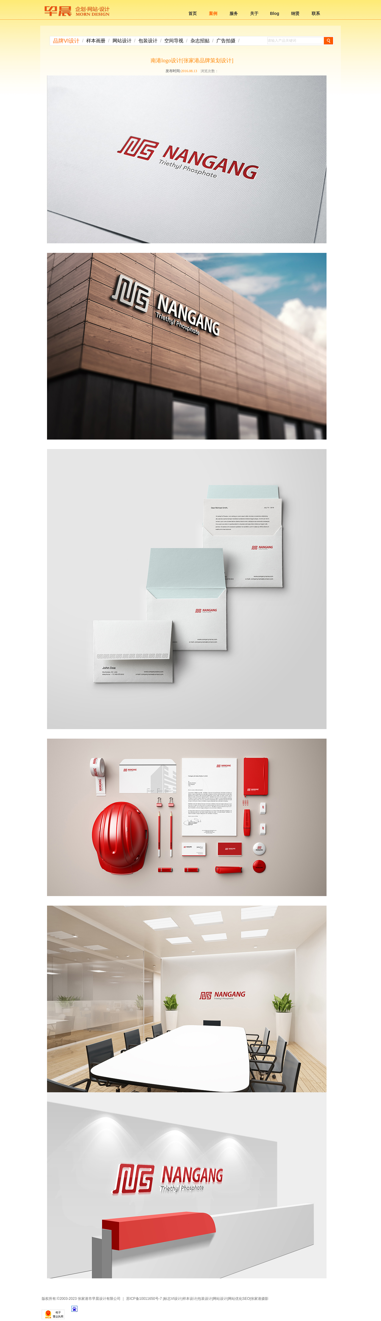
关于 (254, 13)
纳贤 (295, 13)
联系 (316, 13)
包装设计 (147, 40)
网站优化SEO (239, 1299)
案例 (213, 13)
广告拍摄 (225, 40)
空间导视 (173, 40)
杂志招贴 (200, 40)
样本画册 (95, 40)
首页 (192, 13)
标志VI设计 (172, 1299)
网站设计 (122, 40)
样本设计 (189, 1299)
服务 (233, 13)
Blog (274, 13)
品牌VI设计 (66, 41)
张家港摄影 (259, 1299)
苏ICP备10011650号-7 (144, 1299)
